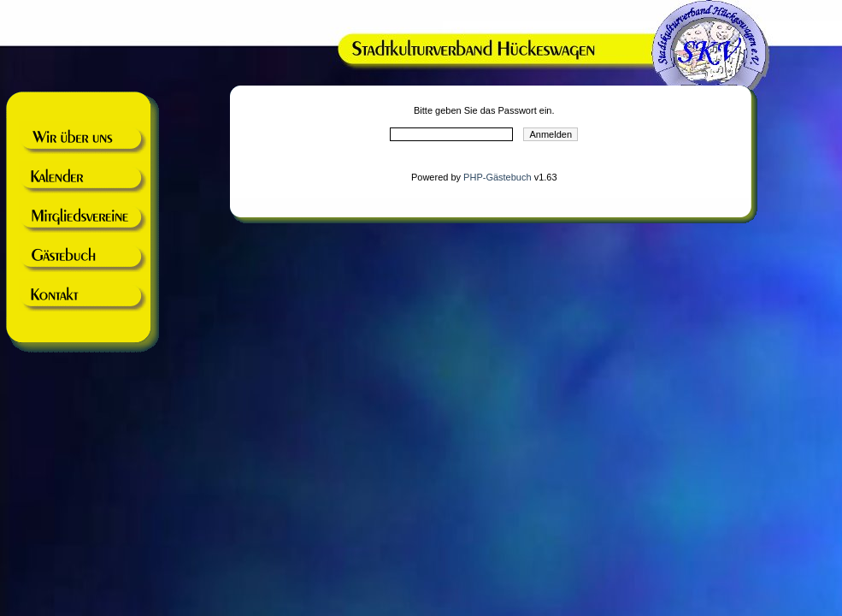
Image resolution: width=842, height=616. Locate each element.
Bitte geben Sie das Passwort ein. (484, 110)
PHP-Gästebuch (497, 177)
